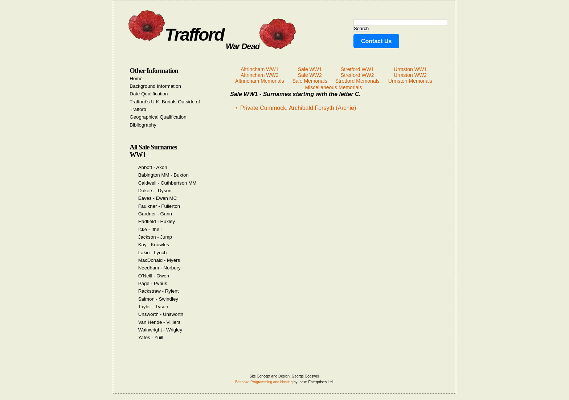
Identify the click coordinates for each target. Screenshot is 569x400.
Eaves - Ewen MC (157, 198)
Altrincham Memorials (259, 81)
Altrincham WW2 (259, 75)
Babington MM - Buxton (163, 175)
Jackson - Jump (155, 237)
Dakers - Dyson (155, 190)
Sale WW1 (310, 69)
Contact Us (376, 41)
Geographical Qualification (158, 117)
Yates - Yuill (150, 337)
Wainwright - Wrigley (160, 330)
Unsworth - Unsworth (160, 314)
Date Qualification (149, 93)
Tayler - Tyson (153, 306)
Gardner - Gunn (155, 214)
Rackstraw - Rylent (158, 291)
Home (136, 78)
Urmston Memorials (410, 81)
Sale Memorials (309, 81)
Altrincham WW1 (259, 69)
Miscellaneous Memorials (333, 87)
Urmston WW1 (410, 69)
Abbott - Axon (152, 167)
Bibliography (143, 125)
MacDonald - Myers (159, 260)
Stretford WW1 (357, 69)
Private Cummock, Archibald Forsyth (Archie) (298, 108)
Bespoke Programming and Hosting (263, 382)
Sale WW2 (310, 75)
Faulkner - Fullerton (159, 206)
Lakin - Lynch (152, 252)
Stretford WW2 (357, 75)
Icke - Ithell (149, 229)
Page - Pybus (152, 283)
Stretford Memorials (357, 81)
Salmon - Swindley (158, 299)
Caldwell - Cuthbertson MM (167, 183)
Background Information (155, 86)
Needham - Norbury (159, 268)
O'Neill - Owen (153, 276)
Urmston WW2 (410, 75)
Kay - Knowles (153, 244)
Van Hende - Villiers (159, 322)
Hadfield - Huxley (156, 221)
